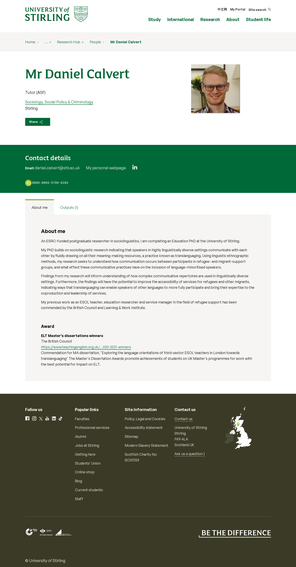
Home (30, 42)
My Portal (237, 9)
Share (36, 122)
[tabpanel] (148, 298)
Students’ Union (88, 463)
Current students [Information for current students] (89, 490)
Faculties (82, 419)
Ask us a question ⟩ (189, 453)
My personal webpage (106, 167)
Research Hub (68, 42)
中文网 (222, 9)
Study (154, 19)
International (180, 19)
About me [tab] (40, 207)
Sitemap (131, 436)
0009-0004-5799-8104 (50, 183)
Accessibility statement (144, 427)
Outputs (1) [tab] (69, 207)
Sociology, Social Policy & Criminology (59, 101)
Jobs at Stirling (87, 445)
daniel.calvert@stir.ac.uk (57, 167)
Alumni (80, 436)
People (95, 42)
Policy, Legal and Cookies (145, 419)
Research (210, 19)
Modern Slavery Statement (146, 445)
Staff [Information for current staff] (79, 499)
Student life (258, 19)
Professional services (92, 427)
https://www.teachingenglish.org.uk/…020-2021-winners (86, 347)
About (232, 19)
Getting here (85, 454)
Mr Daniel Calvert (125, 42)
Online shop (84, 472)
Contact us (183, 419)
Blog (78, 481)
